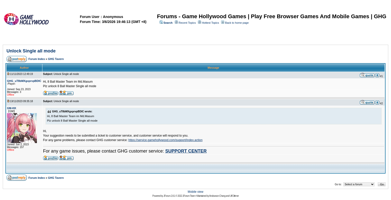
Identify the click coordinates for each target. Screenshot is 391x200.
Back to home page (237, 22)
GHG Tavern (56, 58)
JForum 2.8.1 (169, 196)
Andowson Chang (217, 196)
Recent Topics (187, 22)
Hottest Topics (210, 22)
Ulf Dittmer (234, 196)
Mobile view (195, 192)
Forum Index (36, 58)
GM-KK (11, 108)
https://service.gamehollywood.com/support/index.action (165, 140)
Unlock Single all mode (31, 50)
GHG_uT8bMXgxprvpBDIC (24, 80)
